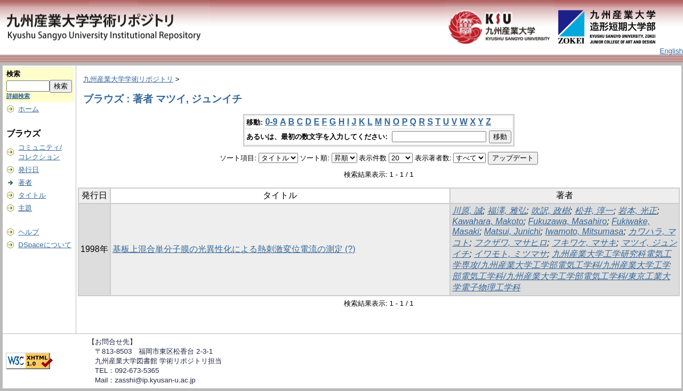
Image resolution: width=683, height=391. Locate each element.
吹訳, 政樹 (550, 210)
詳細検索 (18, 96)
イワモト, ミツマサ (510, 253)
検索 (13, 74)
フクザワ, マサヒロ (510, 242)
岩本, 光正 (637, 210)
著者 (25, 182)
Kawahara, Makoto (487, 221)
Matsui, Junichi (512, 231)
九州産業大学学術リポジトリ (128, 79)
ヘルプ (28, 232)
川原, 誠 (467, 210)
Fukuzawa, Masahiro (567, 221)
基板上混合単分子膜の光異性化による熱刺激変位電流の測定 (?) (234, 249)
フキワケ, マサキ (584, 242)
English (671, 51)
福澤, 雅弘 (506, 210)
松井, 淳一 (594, 210)
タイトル (32, 195)
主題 (25, 208)
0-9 (271, 121)
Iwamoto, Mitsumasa (584, 231)
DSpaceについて (44, 245)
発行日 (28, 170)
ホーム (28, 109)
